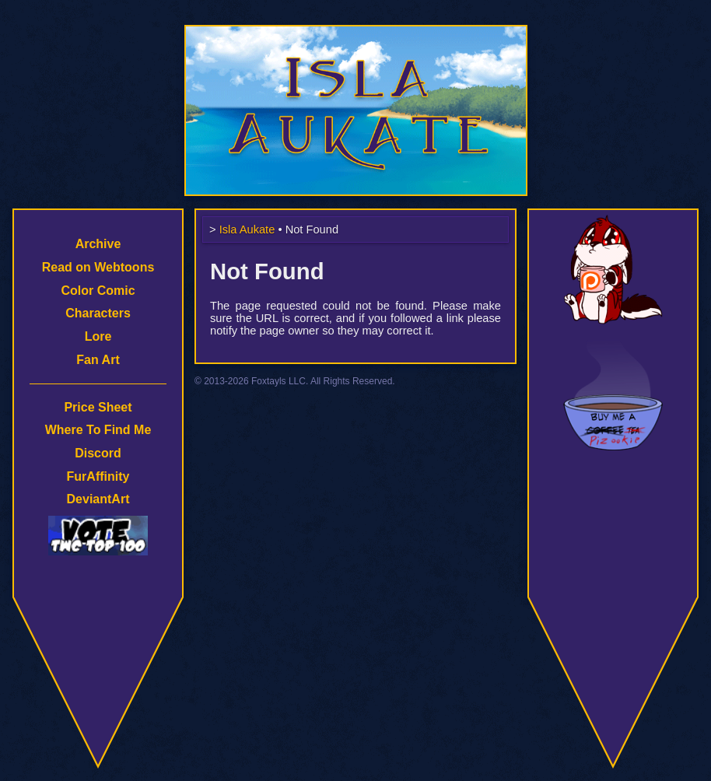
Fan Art (97, 359)
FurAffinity (98, 476)
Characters (98, 313)
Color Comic (98, 290)
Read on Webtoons (98, 267)
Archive (98, 243)
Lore (98, 336)
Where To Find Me (98, 429)
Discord (98, 453)
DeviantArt (98, 499)
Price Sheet (97, 407)
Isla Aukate (355, 32)
